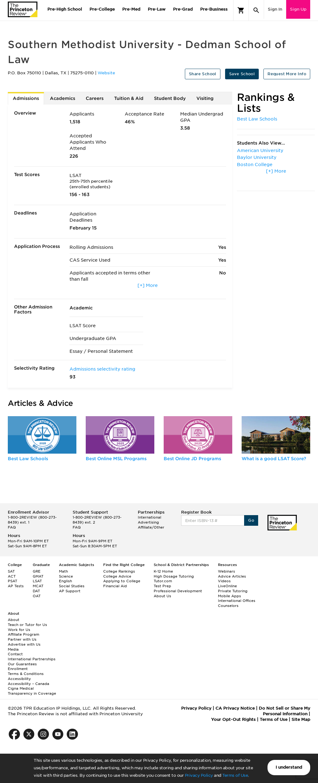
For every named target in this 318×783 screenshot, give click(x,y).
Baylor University (257, 157)
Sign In (275, 9)
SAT (11, 571)
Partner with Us (22, 639)
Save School (242, 73)
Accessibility (19, 679)
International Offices (236, 600)
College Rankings (119, 571)
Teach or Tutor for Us (27, 625)
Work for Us (19, 630)
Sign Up (298, 9)
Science (66, 576)
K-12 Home (163, 571)
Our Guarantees (22, 664)
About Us (162, 596)
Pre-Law (157, 9)
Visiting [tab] (205, 98)
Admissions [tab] (26, 98)
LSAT (37, 581)
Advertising (148, 522)
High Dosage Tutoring (174, 576)
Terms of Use (235, 775)
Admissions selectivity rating (102, 369)
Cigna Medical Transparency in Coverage (32, 691)
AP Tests (16, 586)
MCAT (38, 586)
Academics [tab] (62, 98)
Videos (224, 581)
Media (13, 649)
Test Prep (162, 586)
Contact (15, 654)
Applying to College (121, 581)
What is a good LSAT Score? (274, 458)
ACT (12, 576)
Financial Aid (115, 586)
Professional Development (178, 591)
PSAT (12, 581)
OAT (37, 596)
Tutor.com (163, 581)
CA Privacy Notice (235, 708)
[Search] (256, 10)
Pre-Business (214, 9)
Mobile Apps (229, 596)
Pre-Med (131, 9)
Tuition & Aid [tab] (128, 98)
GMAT (38, 576)
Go (251, 520)
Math (63, 571)
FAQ (12, 527)
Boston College (254, 164)
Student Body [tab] (170, 98)
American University (260, 150)
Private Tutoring (233, 591)
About (13, 620)
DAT (36, 591)
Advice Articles (232, 576)
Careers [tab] (95, 98)
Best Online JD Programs (192, 458)
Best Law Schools (257, 118)
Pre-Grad (183, 9)
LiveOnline (227, 586)
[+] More (147, 285)
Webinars (226, 571)
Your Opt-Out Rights (233, 719)
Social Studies (71, 586)
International (149, 517)
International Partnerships (31, 659)
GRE (37, 571)
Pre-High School (64, 9)
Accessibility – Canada (28, 684)
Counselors (228, 605)
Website (106, 73)
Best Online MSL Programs (116, 458)
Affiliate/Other (151, 527)
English (65, 581)
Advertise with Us (24, 644)
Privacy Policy (199, 775)
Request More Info (286, 73)
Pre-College (102, 9)
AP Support (69, 591)
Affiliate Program (23, 634)
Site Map (301, 719)
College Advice (117, 576)
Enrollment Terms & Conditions (26, 671)
